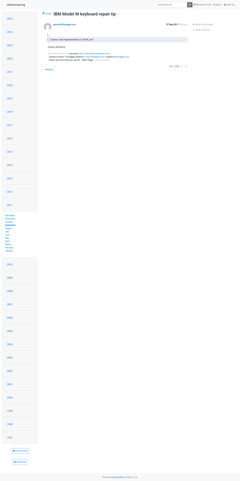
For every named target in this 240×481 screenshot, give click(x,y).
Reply (49, 69)
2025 (10, 18)
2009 (10, 277)
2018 (10, 111)
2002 (10, 370)
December (10, 215)
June (7, 235)
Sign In (217, 4)
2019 (10, 98)
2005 (10, 331)
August (8, 228)
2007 (10, 304)
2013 (10, 178)
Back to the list (201, 30)
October (9, 222)
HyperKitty (119, 477)
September (10, 225)
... (50, 35)
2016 (10, 138)
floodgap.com (122, 57)
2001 (10, 384)
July (7, 231)
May (7, 238)
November (10, 218)
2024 (10, 32)
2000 (10, 397)
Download (20, 462)
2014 (10, 165)
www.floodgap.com (95, 57)
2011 (10, 205)
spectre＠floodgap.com (64, 24)
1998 (10, 424)
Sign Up (229, 4)
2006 (10, 317)
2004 (10, 344)
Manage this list (202, 4)
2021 (10, 71)
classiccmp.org (16, 4)
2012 (10, 191)
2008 (10, 291)
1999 (10, 410)
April (7, 241)
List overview (20, 451)
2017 (10, 125)
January (9, 251)
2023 (10, 45)
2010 (10, 264)
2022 (10, 58)
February (9, 247)
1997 (10, 437)
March (8, 244)
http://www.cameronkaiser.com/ (94, 53)
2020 (10, 85)
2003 (10, 357)
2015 (10, 151)
